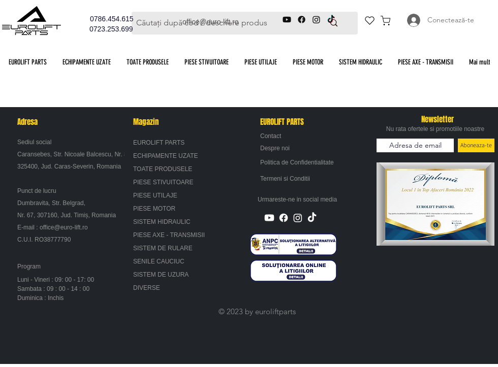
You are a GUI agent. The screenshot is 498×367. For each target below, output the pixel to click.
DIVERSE (146, 287)
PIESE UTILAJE (155, 195)
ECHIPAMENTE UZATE (165, 155)
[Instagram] (297, 217)
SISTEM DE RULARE (163, 248)
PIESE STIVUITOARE (163, 182)
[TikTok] (312, 217)
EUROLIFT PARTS (158, 142)
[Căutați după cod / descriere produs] (212, 23)
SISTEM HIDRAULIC (162, 221)
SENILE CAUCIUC (158, 261)
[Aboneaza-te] (476, 145)
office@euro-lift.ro (64, 227)
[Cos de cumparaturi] (385, 20)
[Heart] (369, 20)
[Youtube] (269, 217)
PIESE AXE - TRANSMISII (169, 235)
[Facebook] (283, 217)
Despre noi (275, 148)
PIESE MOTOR (154, 208)
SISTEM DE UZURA (161, 274)
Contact (270, 136)
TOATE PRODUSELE (162, 169)
